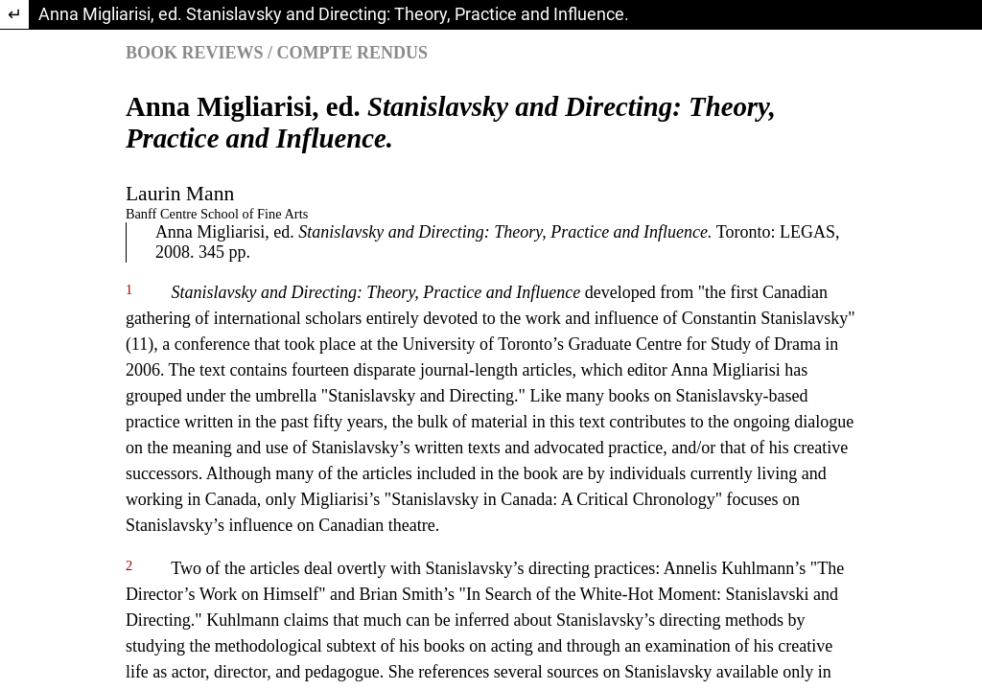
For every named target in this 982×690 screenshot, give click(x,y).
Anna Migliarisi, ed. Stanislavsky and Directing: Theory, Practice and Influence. (333, 14)
